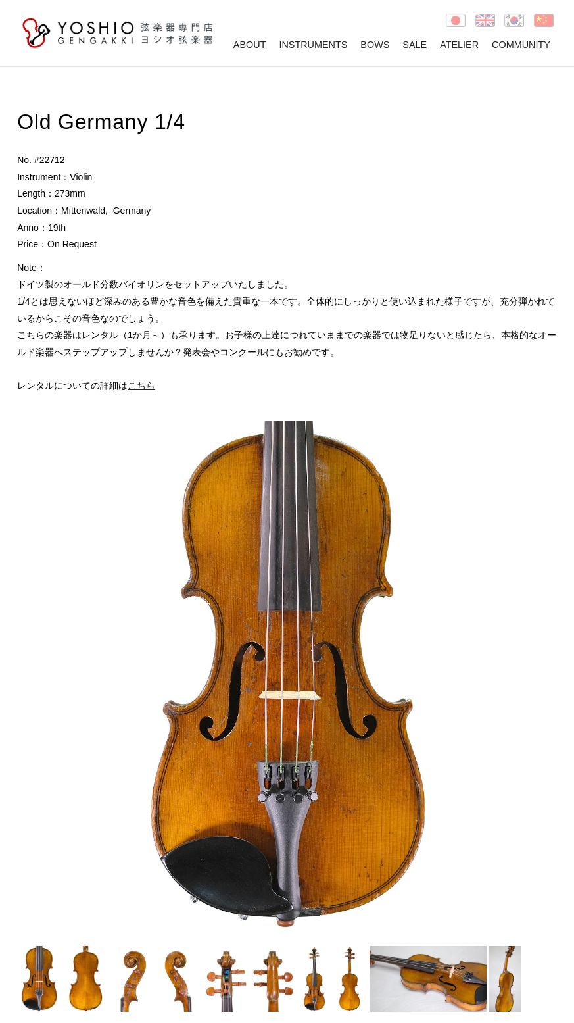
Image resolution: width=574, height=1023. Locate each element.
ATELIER (459, 44)
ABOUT (249, 44)
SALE (414, 44)
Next (539, 676)
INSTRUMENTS (313, 44)
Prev (34, 676)
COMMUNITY (521, 44)
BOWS (374, 44)
